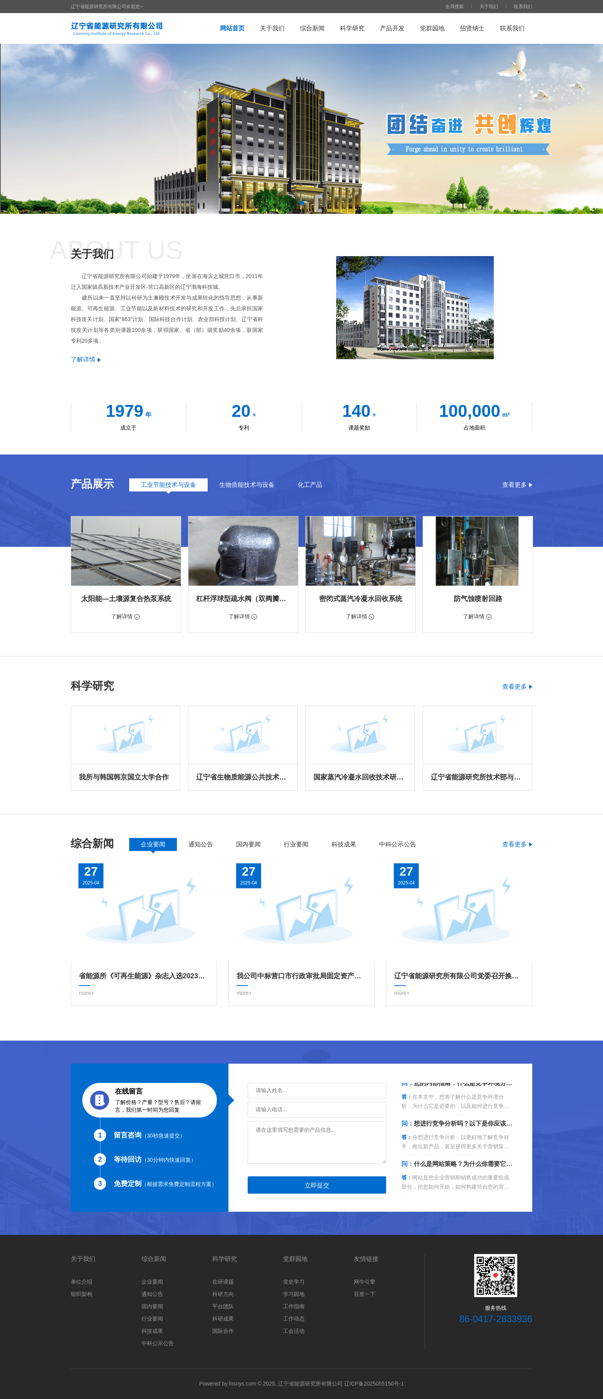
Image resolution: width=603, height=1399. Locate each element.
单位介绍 (81, 1282)
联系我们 (523, 6)
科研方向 (223, 1294)
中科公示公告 (158, 1343)
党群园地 (432, 28)
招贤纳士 (472, 28)
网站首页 (232, 28)
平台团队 (223, 1306)
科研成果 (223, 1319)
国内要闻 (152, 1306)
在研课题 (223, 1282)
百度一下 (364, 1294)
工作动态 (294, 1319)
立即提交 (317, 1185)
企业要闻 (152, 1282)
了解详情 (86, 359)
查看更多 (517, 484)
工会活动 (294, 1331)
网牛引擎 (364, 1282)
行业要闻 (152, 1319)
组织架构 (81, 1294)
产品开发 (392, 28)
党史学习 (294, 1282)
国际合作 (223, 1331)
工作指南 (294, 1306)
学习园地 (294, 1294)
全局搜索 (454, 6)
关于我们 (489, 6)
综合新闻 (312, 28)
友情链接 (366, 1259)
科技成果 (152, 1331)
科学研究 (352, 28)
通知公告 (152, 1294)
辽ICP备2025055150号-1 (374, 1384)
